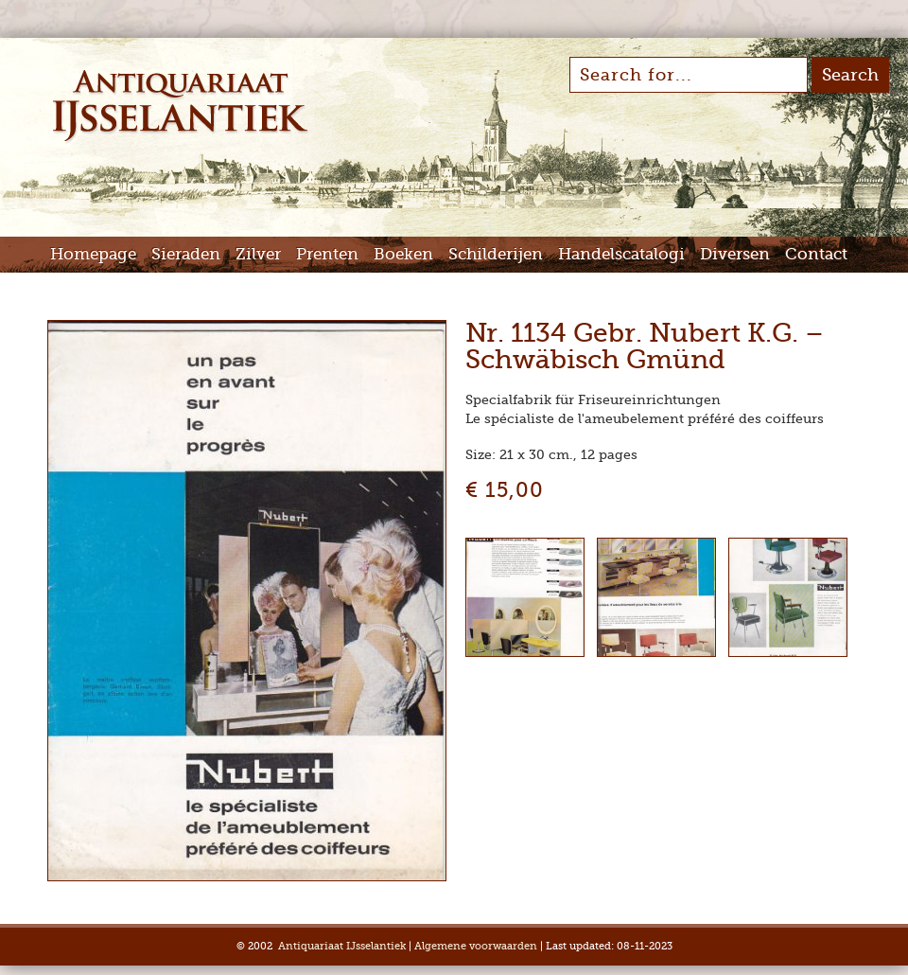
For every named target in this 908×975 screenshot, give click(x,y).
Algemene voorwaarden (475, 946)
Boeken (403, 254)
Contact (816, 254)
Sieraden (185, 254)
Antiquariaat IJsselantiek (342, 946)
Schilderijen (495, 254)
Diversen (735, 254)
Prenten (327, 254)
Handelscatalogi (621, 254)
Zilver (258, 254)
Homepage (93, 254)
